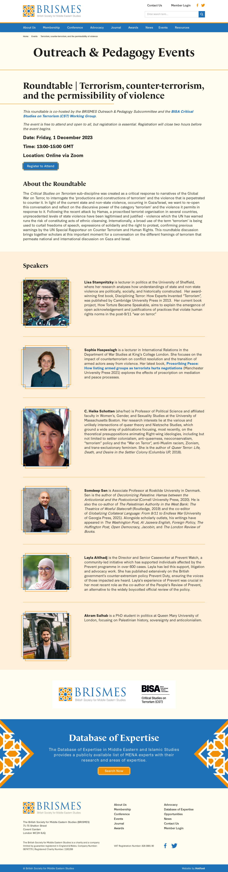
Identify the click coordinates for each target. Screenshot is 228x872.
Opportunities (173, 814)
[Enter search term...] (172, 14)
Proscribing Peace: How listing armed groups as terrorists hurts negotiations (141, 365)
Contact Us (171, 823)
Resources (182, 27)
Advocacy (171, 804)
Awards (119, 828)
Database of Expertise (179, 809)
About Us (120, 804)
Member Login (173, 828)
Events (34, 36)
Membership (122, 809)
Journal (119, 823)
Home (25, 36)
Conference (122, 814)
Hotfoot (200, 868)
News (168, 819)
